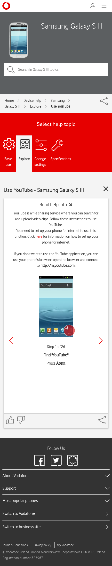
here (38, 236)
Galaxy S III (13, 106)
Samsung (58, 100)
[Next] (101, 340)
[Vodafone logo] (6, 6)
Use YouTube (60, 106)
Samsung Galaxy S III (72, 25)
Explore (35, 106)
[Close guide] (106, 188)
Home (9, 100)
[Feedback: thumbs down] (21, 420)
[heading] (56, 475)
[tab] (56, 513)
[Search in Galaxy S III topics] (56, 69)
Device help (32, 100)
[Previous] (11, 340)
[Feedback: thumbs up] (10, 420)
